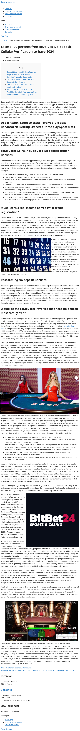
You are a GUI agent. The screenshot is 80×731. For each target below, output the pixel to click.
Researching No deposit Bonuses (19, 89)
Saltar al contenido (8, 2)
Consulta (8, 16)
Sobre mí (8, 9)
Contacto (6, 689)
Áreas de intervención (13, 14)
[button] (40, 20)
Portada (4, 40)
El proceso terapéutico (13, 11)
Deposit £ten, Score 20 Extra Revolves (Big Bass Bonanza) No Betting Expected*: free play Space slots (21, 74)
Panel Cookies (6, 729)
